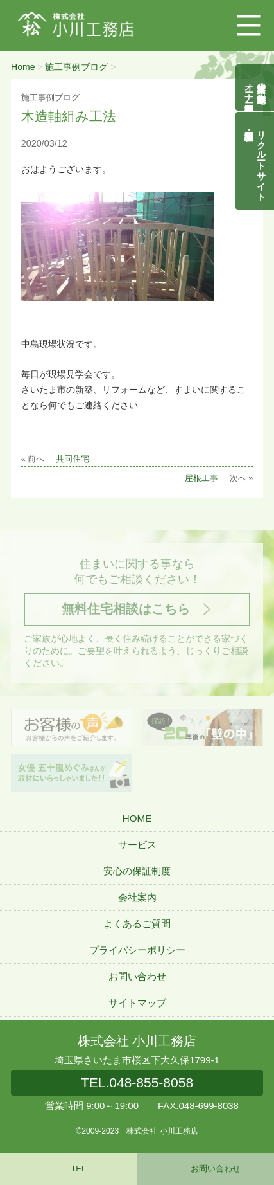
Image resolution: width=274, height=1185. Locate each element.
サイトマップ (137, 1002)
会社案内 (137, 897)
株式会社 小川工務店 (137, 1041)
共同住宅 (72, 459)
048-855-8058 (137, 1082)
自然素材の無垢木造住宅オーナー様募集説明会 (255, 87)
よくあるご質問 (137, 923)
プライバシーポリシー (137, 950)
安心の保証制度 (137, 870)
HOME (137, 818)
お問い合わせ (137, 976)
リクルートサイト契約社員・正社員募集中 (262, 161)
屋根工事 (201, 478)
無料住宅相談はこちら (126, 609)
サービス (137, 844)
